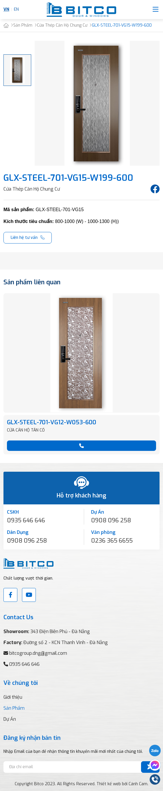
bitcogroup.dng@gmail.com (38, 653)
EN (16, 9)
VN (6, 9)
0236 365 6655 (112, 541)
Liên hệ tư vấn (24, 237)
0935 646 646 (26, 520)
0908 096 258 (111, 520)
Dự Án (9, 719)
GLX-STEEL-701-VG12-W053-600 (51, 422)
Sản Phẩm (14, 708)
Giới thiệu (12, 697)
